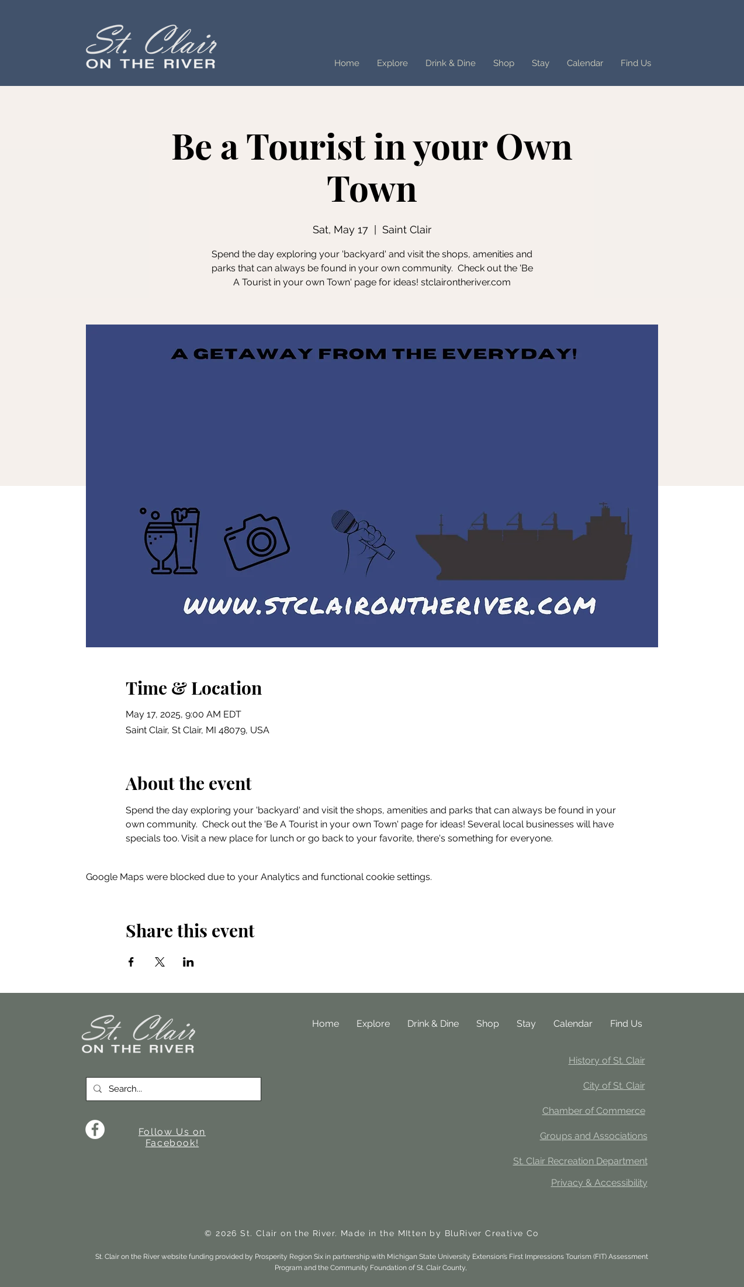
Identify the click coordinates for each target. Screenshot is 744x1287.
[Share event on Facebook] (131, 962)
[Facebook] (95, 1129)
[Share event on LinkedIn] (188, 962)
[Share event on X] (159, 962)
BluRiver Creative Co (492, 1233)
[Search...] (172, 1089)
